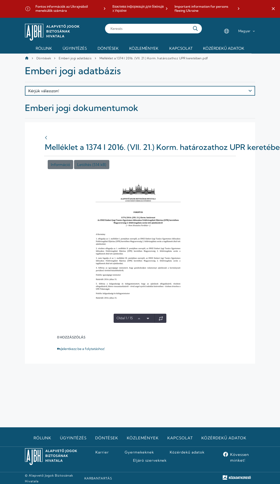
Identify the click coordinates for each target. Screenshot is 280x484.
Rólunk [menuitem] (44, 48)
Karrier (102, 452)
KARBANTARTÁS (98, 478)
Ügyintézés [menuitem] (75, 48)
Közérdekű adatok (223, 437)
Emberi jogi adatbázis (75, 58)
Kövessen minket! (239, 457)
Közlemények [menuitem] (143, 48)
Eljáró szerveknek (150, 460)
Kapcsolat (180, 437)
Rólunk (42, 437)
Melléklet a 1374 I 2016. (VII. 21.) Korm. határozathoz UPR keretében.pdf (153, 58)
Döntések (43, 58)
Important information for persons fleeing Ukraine (201, 9)
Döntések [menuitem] (108, 48)
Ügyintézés (73, 437)
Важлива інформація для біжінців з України (138, 9)
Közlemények (143, 437)
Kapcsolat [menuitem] (180, 48)
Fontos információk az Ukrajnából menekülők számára (61, 9)
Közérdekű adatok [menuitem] (223, 48)
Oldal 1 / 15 (125, 318)
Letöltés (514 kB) (91, 164)
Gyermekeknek (139, 452)
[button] (273, 9)
